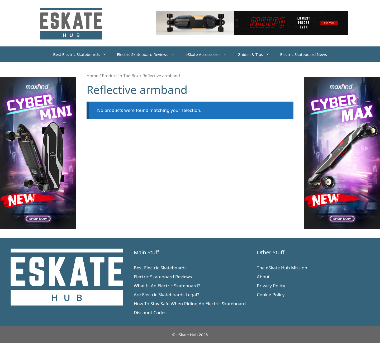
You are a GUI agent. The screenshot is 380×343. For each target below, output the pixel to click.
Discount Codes (150, 312)
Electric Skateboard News (303, 54)
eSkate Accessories (209, 54)
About (263, 277)
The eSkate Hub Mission (282, 268)
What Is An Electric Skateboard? (167, 286)
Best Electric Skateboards (82, 54)
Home (92, 76)
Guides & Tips (256, 54)
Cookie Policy (270, 295)
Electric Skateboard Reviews (148, 54)
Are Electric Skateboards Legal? (166, 295)
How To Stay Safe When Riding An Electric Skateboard (190, 304)
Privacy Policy (271, 286)
